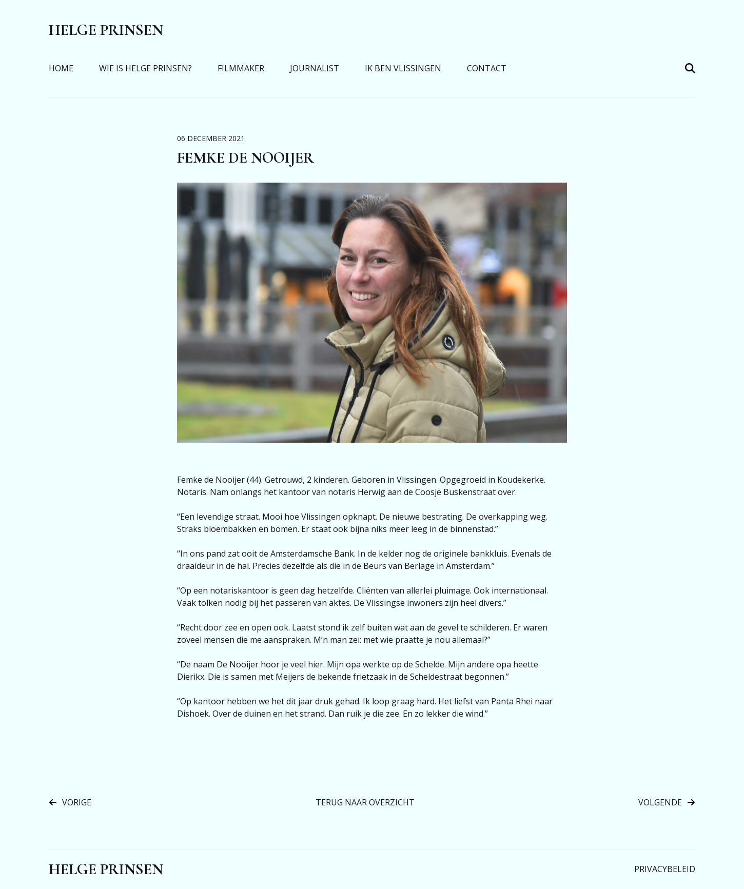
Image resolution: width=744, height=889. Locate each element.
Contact (486, 68)
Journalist (314, 68)
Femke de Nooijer (245, 157)
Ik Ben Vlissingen (403, 68)
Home (61, 68)
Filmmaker (241, 68)
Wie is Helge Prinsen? (145, 68)
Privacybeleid (664, 869)
